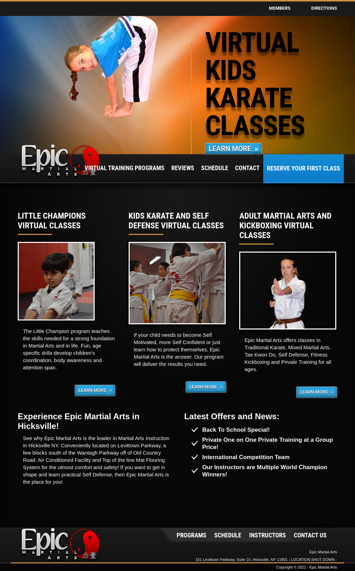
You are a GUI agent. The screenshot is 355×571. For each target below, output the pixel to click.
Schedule (214, 168)
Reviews (182, 168)
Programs (191, 535)
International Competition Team (245, 457)
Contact (247, 168)
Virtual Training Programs (124, 168)
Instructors (267, 535)
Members (280, 8)
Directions (324, 8)
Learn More (233, 148)
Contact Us (310, 535)
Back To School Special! (236, 430)
